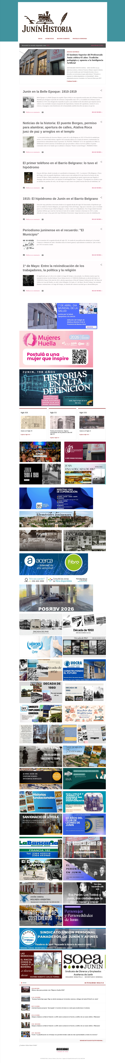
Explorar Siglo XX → (55, 437)
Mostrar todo (97, 45)
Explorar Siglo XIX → (26, 434)
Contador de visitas (62, 1051)
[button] (101, 90)
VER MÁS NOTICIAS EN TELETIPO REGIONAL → (92, 1040)
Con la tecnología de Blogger (62, 1055)
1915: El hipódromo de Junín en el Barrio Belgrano (60, 198)
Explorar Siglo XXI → (84, 434)
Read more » (97, 112)
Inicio (40, 38)
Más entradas (62, 299)
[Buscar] (105, 4)
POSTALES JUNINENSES (80, 38)
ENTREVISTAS (49, 38)
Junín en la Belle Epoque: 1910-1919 (50, 91)
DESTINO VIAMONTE (63, 38)
